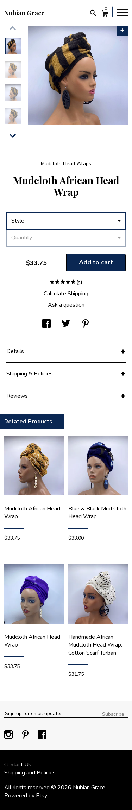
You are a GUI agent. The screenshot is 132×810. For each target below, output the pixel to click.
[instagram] (9, 735)
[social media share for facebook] (46, 324)
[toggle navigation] (122, 12)
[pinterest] (26, 735)
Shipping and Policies (30, 773)
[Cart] (105, 14)
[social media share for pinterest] (85, 324)
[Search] (93, 14)
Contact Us (17, 765)
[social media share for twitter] (66, 324)
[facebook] (42, 735)
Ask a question (66, 305)
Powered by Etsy (25, 795)
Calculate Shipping (66, 293)
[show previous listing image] (12, 28)
